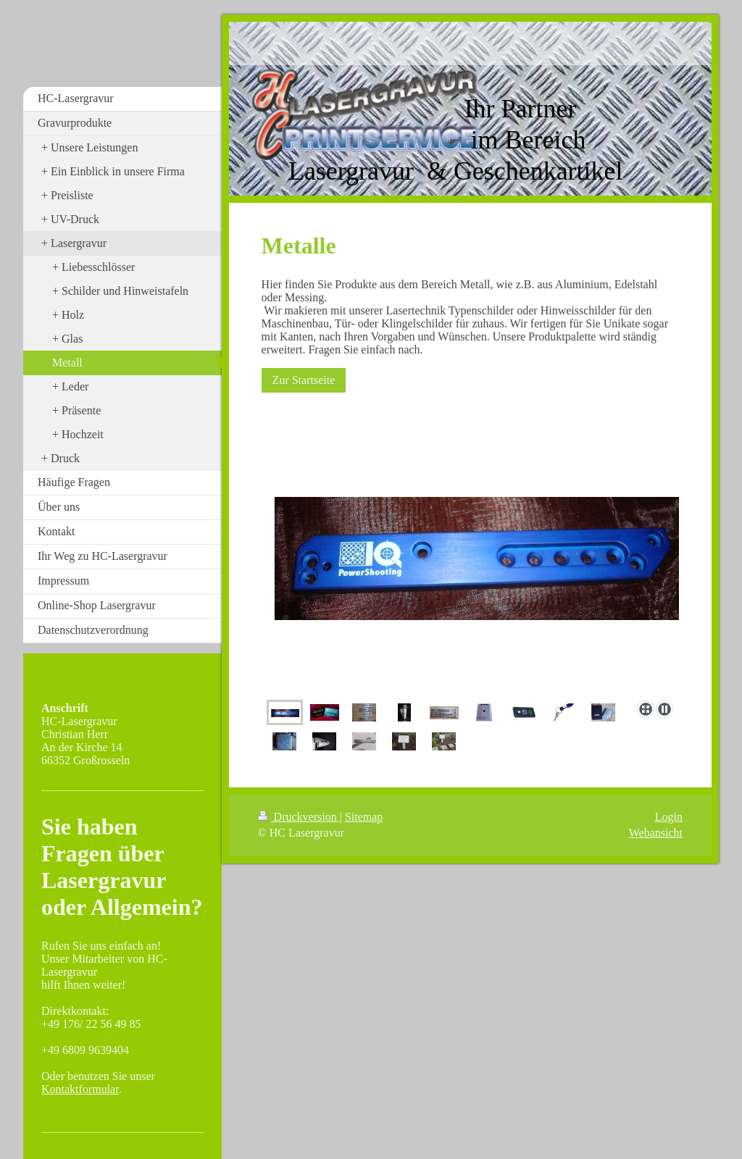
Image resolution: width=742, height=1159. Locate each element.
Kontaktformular (80, 1089)
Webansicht (656, 833)
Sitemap (364, 817)
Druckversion (299, 817)
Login (669, 817)
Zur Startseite (303, 380)
